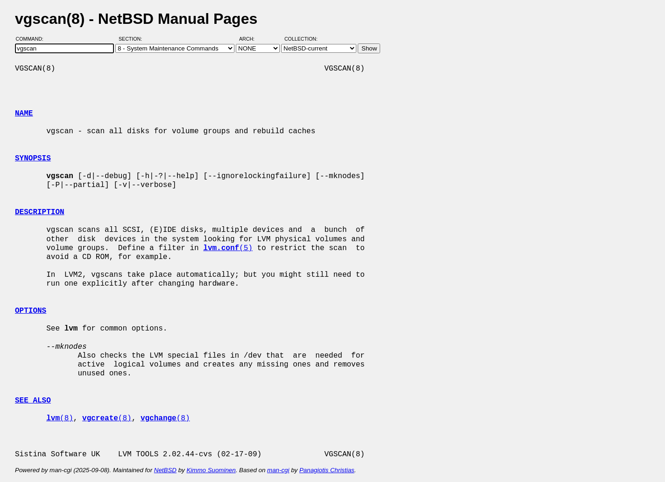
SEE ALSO (33, 401)
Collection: (301, 39)
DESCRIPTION (39, 212)
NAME (24, 113)
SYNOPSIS (33, 158)
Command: (32, 39)
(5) (228, 248)
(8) (59, 418)
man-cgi (278, 470)
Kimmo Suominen (210, 470)
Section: (132, 39)
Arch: (251, 39)
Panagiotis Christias (326, 470)
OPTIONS (30, 311)
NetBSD (165, 470)
